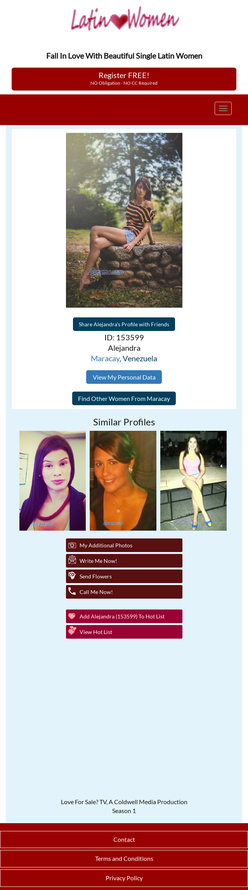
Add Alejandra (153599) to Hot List (122, 616)
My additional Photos (106, 545)
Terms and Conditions (124, 858)
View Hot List (96, 632)
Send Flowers (96, 576)
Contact (124, 839)
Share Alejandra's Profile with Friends (124, 324)
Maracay (105, 358)
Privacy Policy (124, 877)
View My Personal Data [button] (124, 377)
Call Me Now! (96, 592)
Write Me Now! (98, 560)
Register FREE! (124, 78)
